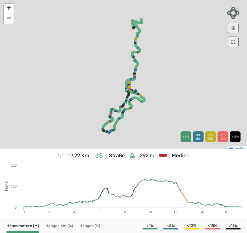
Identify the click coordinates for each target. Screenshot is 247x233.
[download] (233, 28)
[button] (9, 9)
